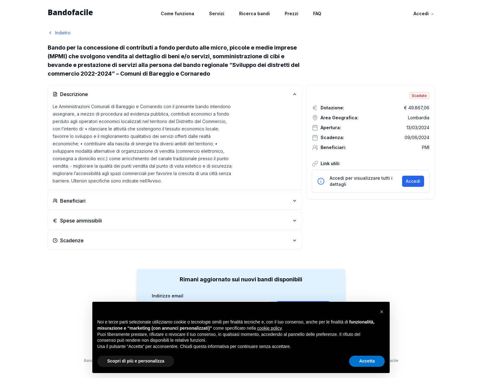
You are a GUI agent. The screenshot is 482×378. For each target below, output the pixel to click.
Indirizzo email (167, 296)
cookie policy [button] (269, 328)
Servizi (216, 13)
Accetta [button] (367, 360)
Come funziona (177, 13)
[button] (382, 312)
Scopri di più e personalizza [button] (135, 360)
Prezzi (291, 13)
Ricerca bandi (254, 13)
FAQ (317, 13)
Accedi (424, 13)
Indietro (59, 32)
